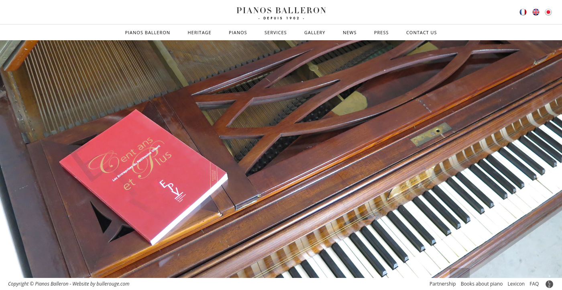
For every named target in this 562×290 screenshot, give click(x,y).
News (350, 32)
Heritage (199, 32)
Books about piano (482, 283)
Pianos (238, 32)
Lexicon (516, 283)
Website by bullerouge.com (100, 283)
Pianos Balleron (147, 32)
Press (381, 32)
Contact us (421, 32)
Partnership (443, 283)
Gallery (315, 32)
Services (276, 32)
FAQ (534, 283)
